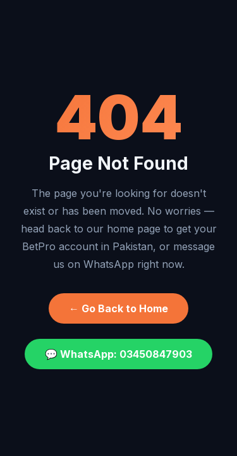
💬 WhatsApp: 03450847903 (118, 354)
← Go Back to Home (118, 308)
